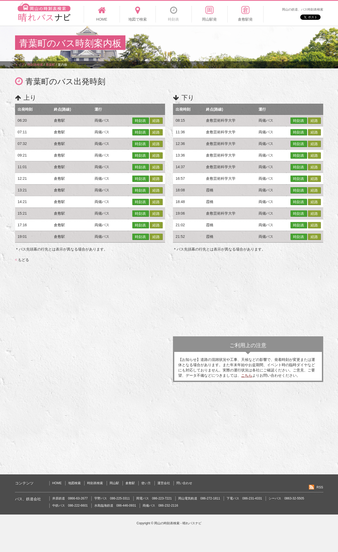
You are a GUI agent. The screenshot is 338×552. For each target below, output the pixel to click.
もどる (22, 260)
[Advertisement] (227, 43)
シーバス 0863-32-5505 (286, 498)
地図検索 (74, 483)
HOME (57, 483)
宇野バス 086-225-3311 (112, 498)
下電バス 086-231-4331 (244, 498)
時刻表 (140, 121)
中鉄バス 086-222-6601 (70, 505)
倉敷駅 (130, 483)
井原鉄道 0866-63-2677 (70, 498)
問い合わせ (184, 483)
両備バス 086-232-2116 (160, 505)
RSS (320, 487)
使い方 (146, 483)
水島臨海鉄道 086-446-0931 (115, 505)
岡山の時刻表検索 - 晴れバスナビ (177, 523)
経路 (156, 121)
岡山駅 (114, 483)
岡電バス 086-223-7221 (154, 498)
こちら (246, 375)
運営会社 (163, 483)
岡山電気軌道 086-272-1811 (199, 498)
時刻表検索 (95, 483)
